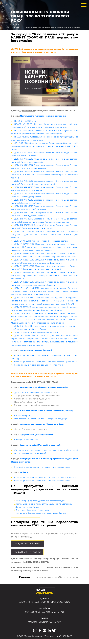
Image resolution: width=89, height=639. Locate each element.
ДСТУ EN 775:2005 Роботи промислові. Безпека (36, 332)
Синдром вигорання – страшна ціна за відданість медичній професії (46, 450)
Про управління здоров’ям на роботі (31, 453)
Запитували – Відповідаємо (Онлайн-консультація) (44, 387)
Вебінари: (24, 472)
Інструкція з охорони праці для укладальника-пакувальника (42, 467)
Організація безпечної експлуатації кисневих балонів (41, 513)
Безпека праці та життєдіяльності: (36, 350)
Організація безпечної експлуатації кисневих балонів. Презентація (45, 362)
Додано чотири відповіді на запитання (32, 392)
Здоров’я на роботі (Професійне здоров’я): (40, 445)
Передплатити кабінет (27, 552)
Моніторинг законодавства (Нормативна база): (42, 424)
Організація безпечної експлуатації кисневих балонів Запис (42, 481)
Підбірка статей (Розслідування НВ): (37, 434)
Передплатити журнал (27, 543)
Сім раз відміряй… (22, 415)
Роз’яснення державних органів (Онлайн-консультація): (46, 410)
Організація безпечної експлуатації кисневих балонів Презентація (45, 477)
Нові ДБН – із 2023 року (25, 121)
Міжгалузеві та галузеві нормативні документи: (43, 116)
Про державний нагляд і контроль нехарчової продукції (40, 419)
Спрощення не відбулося (26, 440)
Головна (15, 27)
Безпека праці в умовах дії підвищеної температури (38, 365)
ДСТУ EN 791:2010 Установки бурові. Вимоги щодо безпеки (41, 241)
